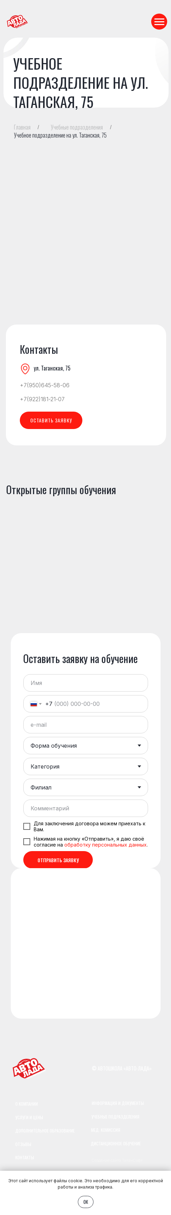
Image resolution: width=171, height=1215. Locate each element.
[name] (85, 683)
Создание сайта (106, 1160)
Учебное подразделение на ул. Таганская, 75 (60, 135)
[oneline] (85, 808)
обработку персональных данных (105, 845)
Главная (22, 127)
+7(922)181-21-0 (41, 399)
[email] (85, 724)
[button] (51, 420)
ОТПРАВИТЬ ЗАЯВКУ (58, 860)
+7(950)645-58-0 (43, 385)
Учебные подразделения (77, 127)
